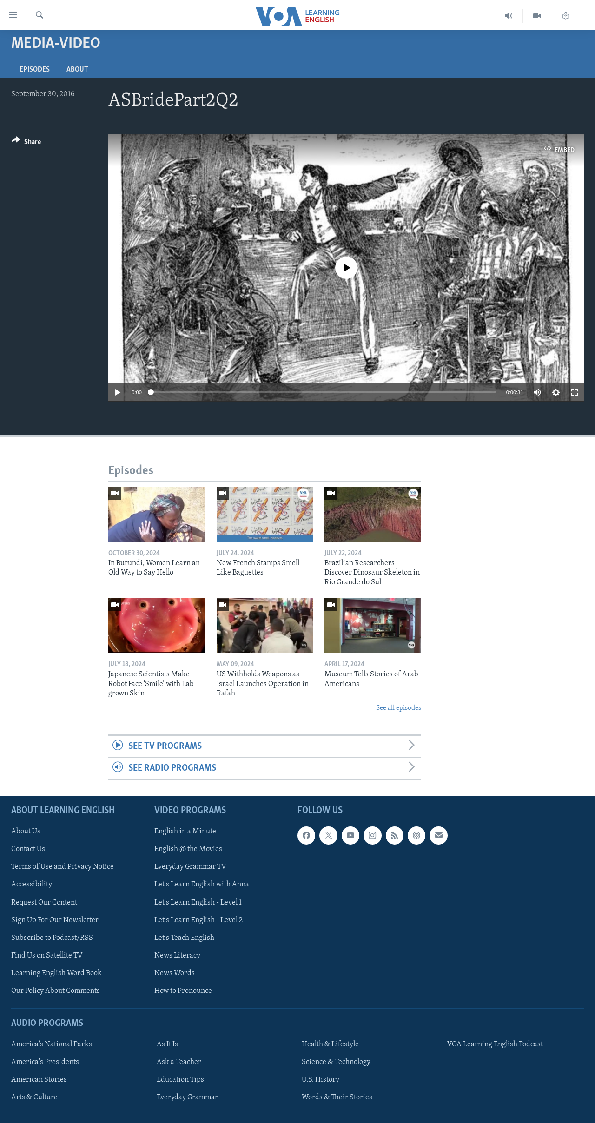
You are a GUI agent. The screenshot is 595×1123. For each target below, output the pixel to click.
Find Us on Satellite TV (47, 955)
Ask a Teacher (179, 1062)
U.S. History (320, 1079)
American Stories (39, 1079)
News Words (174, 973)
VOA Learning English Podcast (495, 1044)
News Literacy (177, 955)
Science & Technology (336, 1062)
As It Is (167, 1044)
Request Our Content (44, 902)
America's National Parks (51, 1044)
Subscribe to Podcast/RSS (52, 937)
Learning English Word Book (56, 973)
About (77, 69)
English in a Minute (185, 831)
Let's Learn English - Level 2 (198, 920)
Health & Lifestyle (330, 1044)
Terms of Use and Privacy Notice (62, 867)
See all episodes (398, 708)
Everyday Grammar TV (190, 867)
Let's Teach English (184, 937)
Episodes (35, 69)
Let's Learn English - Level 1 (198, 902)
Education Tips (180, 1079)
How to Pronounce (183, 990)
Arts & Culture (34, 1097)
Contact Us (28, 849)
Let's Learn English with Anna (201, 884)
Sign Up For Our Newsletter (55, 920)
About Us (25, 831)
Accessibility (31, 884)
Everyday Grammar (187, 1097)
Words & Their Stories (337, 1097)
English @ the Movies (188, 849)
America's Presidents (45, 1062)
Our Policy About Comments (55, 990)
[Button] (26, 143)
